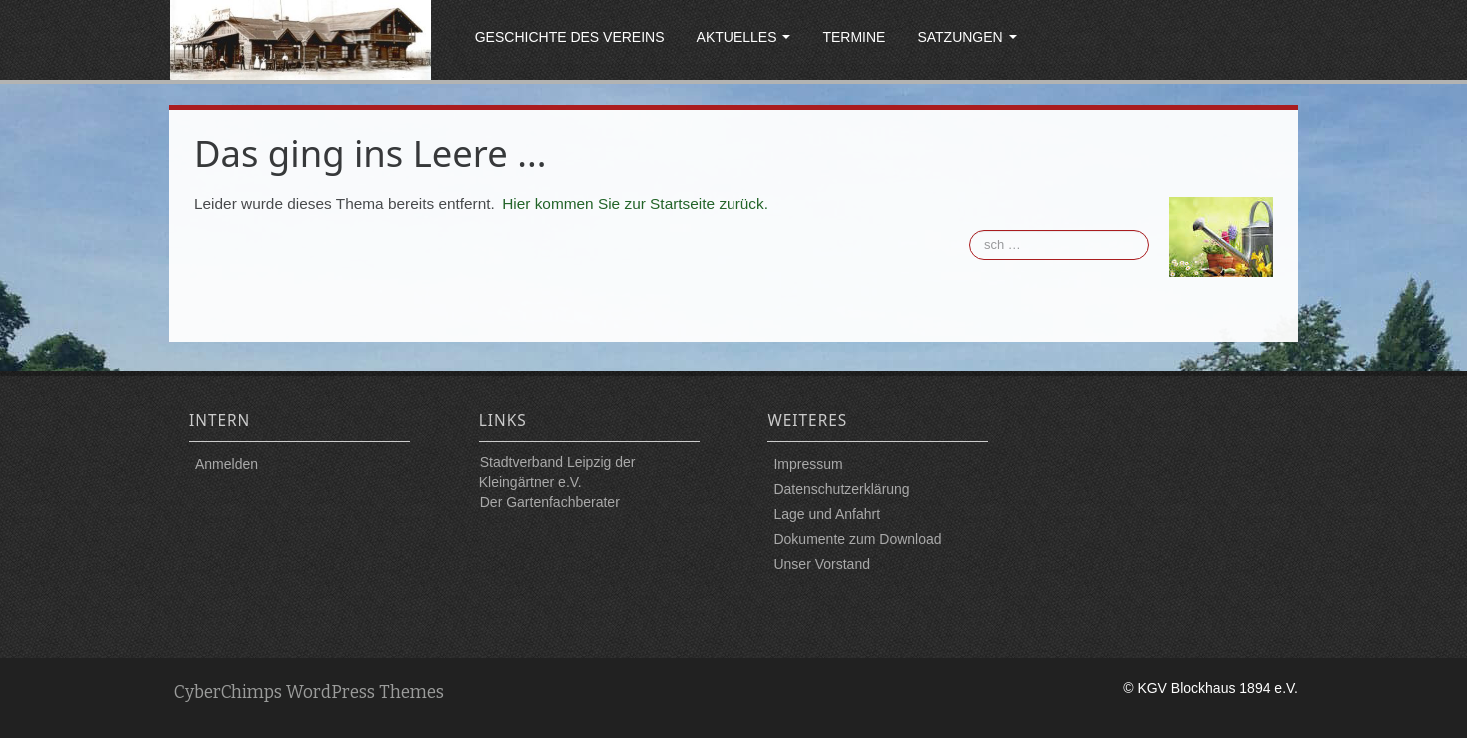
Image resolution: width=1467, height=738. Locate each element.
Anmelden (226, 464)
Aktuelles (744, 37)
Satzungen (966, 37)
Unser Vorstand (821, 564)
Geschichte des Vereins (570, 37)
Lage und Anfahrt (826, 514)
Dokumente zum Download (857, 539)
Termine (853, 37)
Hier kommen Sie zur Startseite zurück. (635, 203)
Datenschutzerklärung (841, 489)
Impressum (807, 464)
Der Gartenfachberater (550, 502)
